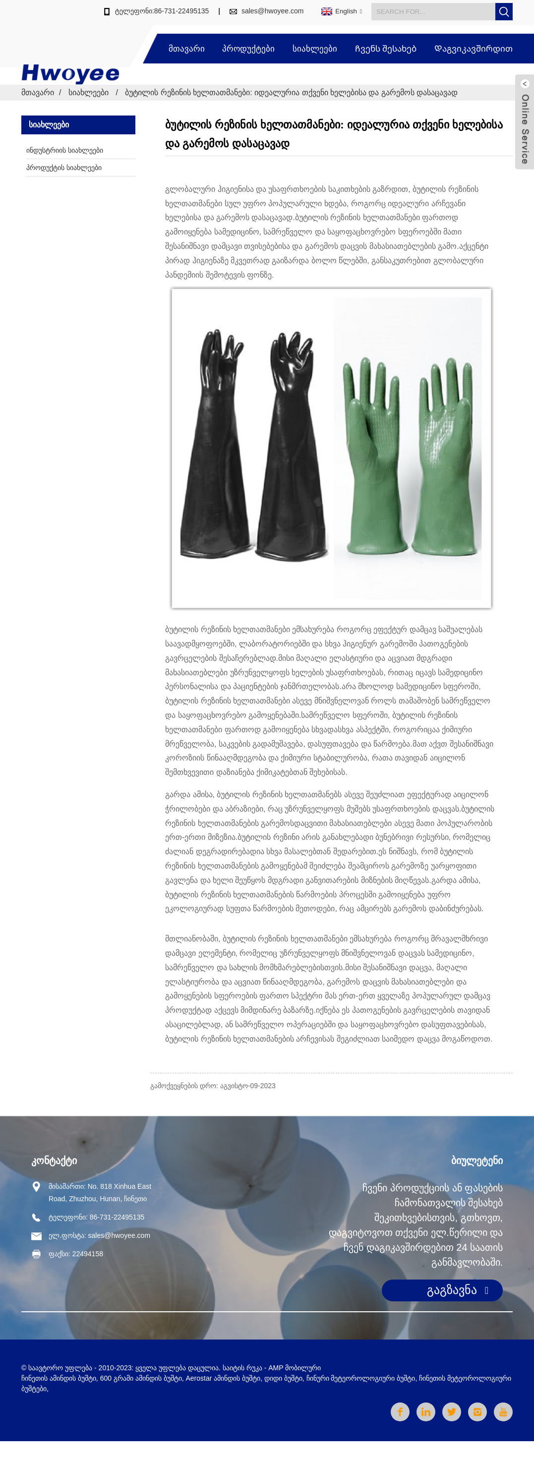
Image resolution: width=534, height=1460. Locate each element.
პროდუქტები (248, 49)
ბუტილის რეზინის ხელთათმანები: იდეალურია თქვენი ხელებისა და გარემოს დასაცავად (291, 92)
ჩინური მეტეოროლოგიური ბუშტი (360, 1378)
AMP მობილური (294, 1368)
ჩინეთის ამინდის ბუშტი (58, 1378)
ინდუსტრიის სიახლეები (64, 150)
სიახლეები (315, 49)
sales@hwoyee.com (272, 11)
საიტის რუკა (242, 1368)
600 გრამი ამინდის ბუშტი (141, 1378)
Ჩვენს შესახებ (386, 49)
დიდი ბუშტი (283, 1378)
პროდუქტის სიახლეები (64, 168)
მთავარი (187, 49)
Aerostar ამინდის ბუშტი (222, 1378)
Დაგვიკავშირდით (473, 49)
